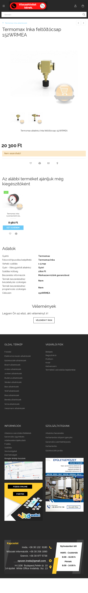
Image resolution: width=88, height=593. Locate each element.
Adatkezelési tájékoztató (15, 440)
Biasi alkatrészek (11, 395)
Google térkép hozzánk (14, 458)
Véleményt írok (44, 320)
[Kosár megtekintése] (83, 6)
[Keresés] (44, 14)
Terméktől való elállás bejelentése (60, 370)
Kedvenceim (51, 366)
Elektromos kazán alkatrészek (17, 356)
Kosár (48, 362)
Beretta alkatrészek (12, 400)
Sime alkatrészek (12, 404)
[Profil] (75, 6)
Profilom (49, 359)
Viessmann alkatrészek (14, 408)
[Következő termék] (83, 23)
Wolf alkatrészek (11, 391)
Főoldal (7, 352)
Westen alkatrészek (13, 382)
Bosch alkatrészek (12, 365)
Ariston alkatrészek (12, 369)
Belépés (49, 352)
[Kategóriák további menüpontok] (3, 6)
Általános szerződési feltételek (17, 433)
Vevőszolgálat (10, 451)
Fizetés (7, 444)
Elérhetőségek (10, 455)
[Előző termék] (78, 23)
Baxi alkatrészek (11, 387)
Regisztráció (51, 355)
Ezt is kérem (13, 228)
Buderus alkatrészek (13, 378)
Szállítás (8, 448)
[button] (31, 163)
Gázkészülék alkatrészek (15, 360)
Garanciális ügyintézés (14, 437)
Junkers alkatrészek (13, 373)
